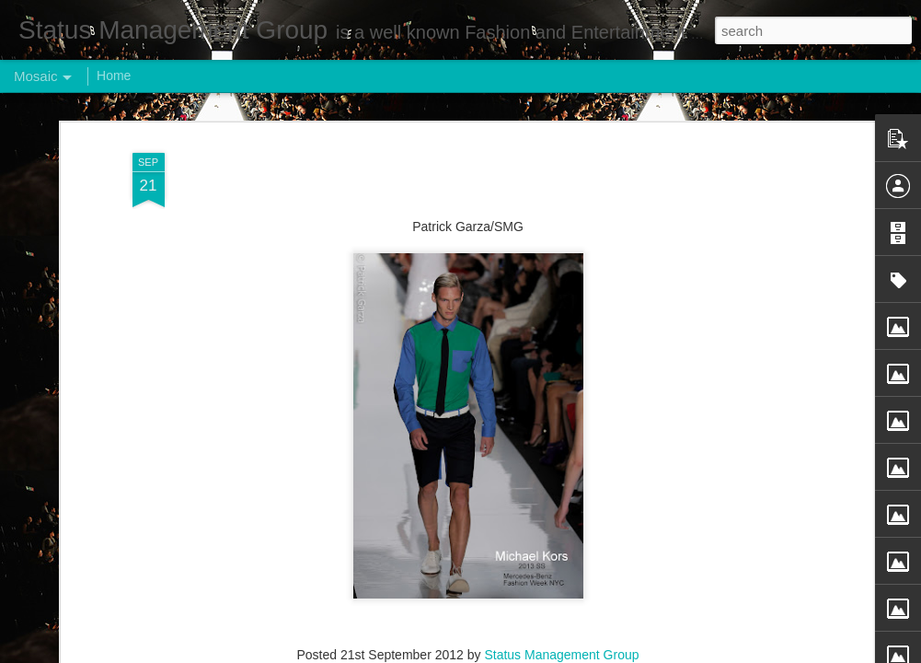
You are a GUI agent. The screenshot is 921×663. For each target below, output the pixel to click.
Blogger (518, 652)
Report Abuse (572, 652)
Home (114, 75)
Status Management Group (561, 591)
